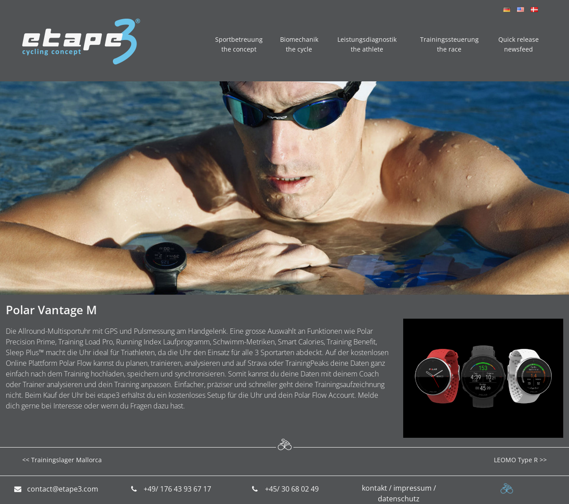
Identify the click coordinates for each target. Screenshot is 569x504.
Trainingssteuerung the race (449, 44)
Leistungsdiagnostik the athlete (367, 44)
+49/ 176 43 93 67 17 (177, 489)
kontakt (374, 488)
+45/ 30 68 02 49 (292, 489)
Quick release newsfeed (518, 44)
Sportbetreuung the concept (239, 44)
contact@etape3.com (62, 489)
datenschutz (399, 499)
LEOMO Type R (516, 460)
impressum (412, 488)
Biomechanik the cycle (299, 44)
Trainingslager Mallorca (66, 460)
